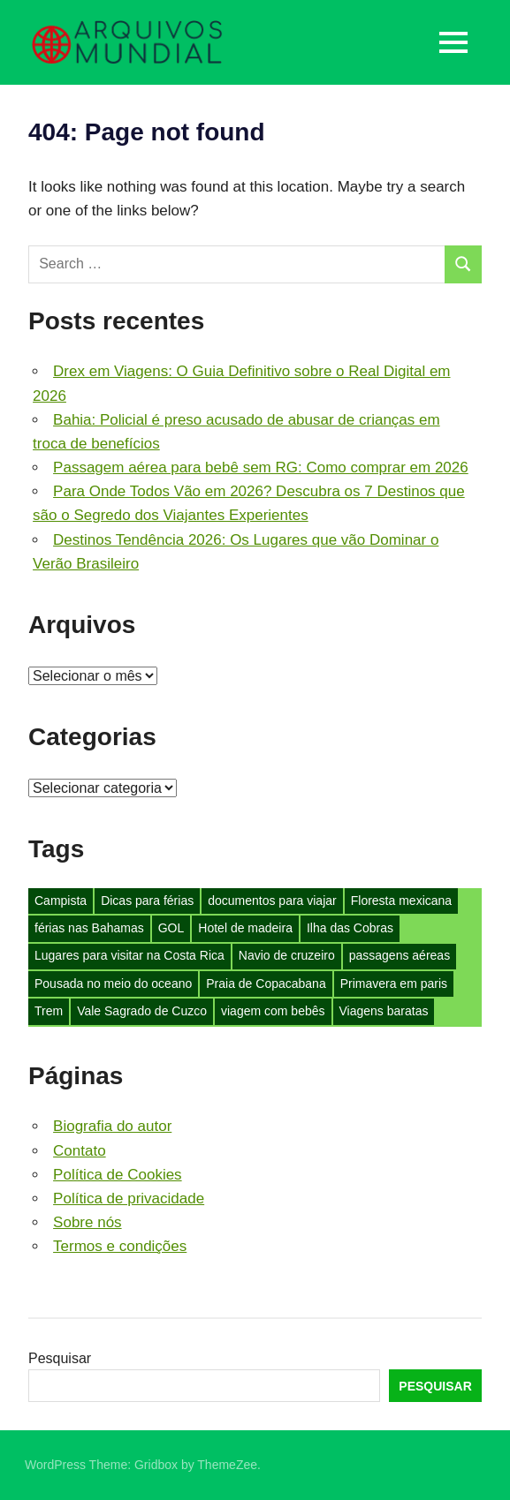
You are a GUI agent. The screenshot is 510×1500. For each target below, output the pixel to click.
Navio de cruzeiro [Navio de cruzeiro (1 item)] (287, 955)
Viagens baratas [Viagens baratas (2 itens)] (384, 1011)
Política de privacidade (128, 1198)
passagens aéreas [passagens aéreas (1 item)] (399, 955)
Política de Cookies (117, 1174)
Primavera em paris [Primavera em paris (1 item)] (393, 983)
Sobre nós (87, 1222)
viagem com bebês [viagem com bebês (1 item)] (273, 1011)
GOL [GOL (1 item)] (171, 928)
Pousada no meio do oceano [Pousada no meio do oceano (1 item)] (113, 983)
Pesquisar (59, 1358)
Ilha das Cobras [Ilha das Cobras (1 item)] (350, 928)
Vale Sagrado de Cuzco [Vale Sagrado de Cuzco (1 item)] (142, 1011)
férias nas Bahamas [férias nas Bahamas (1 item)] (89, 928)
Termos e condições (119, 1246)
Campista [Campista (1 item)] (60, 900)
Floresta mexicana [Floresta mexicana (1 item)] (401, 900)
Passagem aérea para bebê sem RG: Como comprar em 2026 (260, 467)
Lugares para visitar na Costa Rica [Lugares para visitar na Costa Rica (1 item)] (129, 955)
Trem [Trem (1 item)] (48, 1011)
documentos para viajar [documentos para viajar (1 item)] (272, 900)
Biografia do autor (112, 1126)
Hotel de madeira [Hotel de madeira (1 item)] (245, 928)
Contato (79, 1150)
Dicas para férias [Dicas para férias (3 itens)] (147, 900)
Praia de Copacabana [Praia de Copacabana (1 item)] (265, 983)
